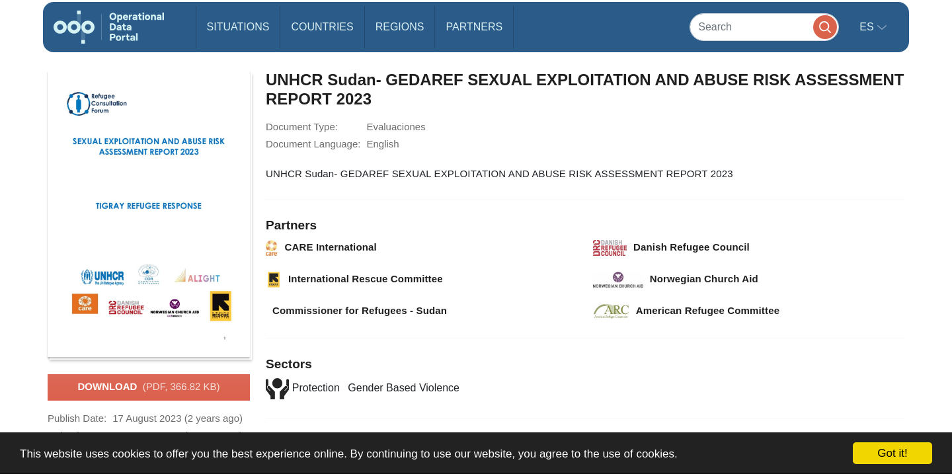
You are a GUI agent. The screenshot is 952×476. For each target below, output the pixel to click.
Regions (400, 26)
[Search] (764, 26)
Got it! (892, 453)
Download (148, 387)
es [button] (868, 26)
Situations (238, 26)
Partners (474, 26)
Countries (322, 26)
